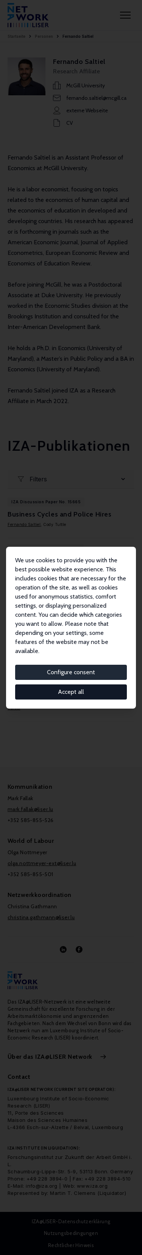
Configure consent (71, 672)
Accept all (71, 691)
